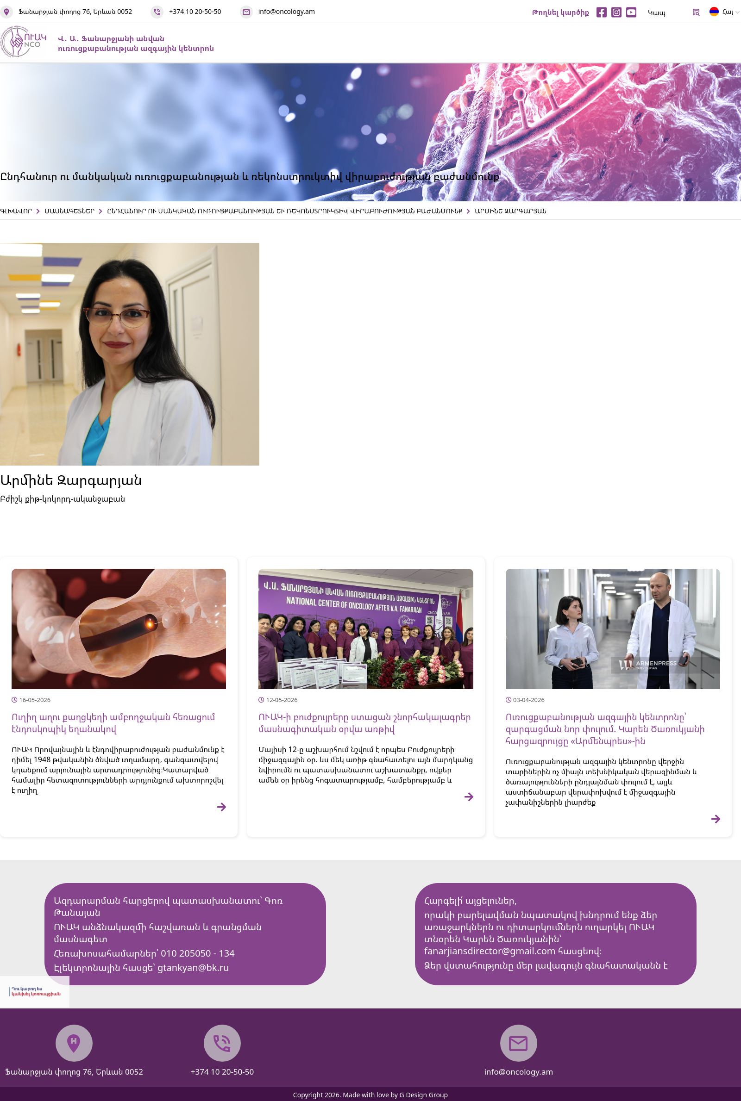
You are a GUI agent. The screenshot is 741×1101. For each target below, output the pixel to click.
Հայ (721, 13)
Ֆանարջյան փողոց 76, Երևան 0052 (75, 11)
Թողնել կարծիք (561, 12)
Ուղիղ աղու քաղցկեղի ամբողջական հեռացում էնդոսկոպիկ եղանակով (113, 723)
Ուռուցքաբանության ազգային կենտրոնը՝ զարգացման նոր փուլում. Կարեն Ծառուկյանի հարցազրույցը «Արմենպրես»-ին (605, 729)
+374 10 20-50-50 (195, 11)
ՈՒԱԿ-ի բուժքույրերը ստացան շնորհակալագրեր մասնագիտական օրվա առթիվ (364, 723)
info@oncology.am (286, 11)
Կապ (657, 12)
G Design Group (424, 1094)
